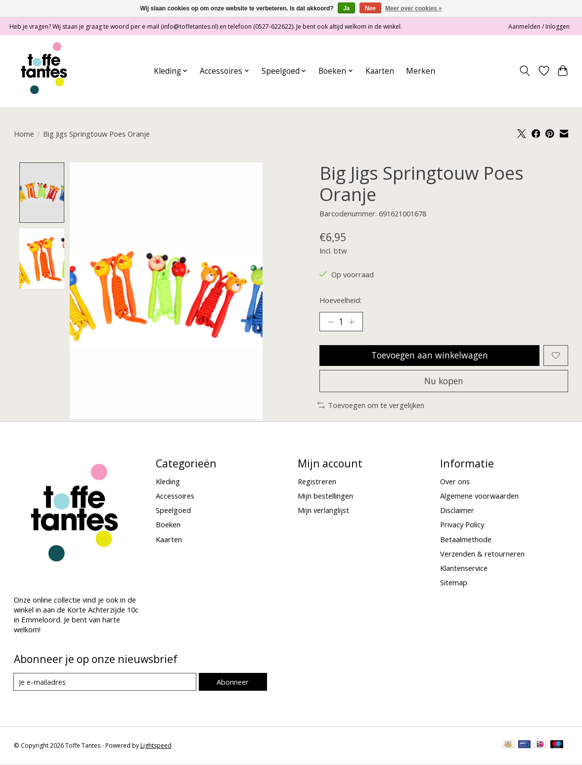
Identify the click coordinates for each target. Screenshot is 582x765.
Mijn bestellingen (325, 497)
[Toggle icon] (524, 71)
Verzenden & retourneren (482, 555)
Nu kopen (444, 381)
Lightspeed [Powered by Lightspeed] (156, 746)
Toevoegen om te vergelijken (371, 406)
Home (24, 134)
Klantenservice (464, 569)
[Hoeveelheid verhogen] (352, 322)
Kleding (168, 482)
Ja (346, 8)
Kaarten (379, 71)
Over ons (455, 482)
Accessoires (175, 497)
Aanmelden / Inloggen (539, 26)
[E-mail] (105, 683)
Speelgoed (173, 511)
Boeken (168, 525)
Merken (420, 71)
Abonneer (233, 683)
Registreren (317, 482)
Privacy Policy (462, 525)
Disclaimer (457, 511)
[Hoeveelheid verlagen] (330, 322)
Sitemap (453, 583)
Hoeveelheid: (340, 300)
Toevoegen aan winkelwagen (429, 355)
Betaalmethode (466, 540)
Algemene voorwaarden (479, 497)
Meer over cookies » (413, 8)
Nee (370, 8)
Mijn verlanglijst (323, 511)
